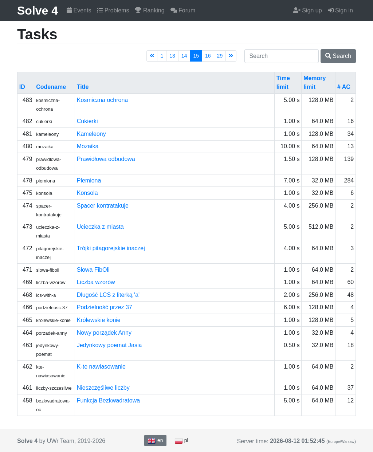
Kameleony (91, 134)
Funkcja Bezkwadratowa (108, 400)
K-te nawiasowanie (101, 366)
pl (181, 440)
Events (79, 10)
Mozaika (88, 146)
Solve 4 (37, 10)
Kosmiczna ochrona (102, 100)
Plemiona (89, 180)
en (155, 440)
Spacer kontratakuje (103, 206)
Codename (51, 87)
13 (172, 56)
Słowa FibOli (93, 270)
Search (338, 56)
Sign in (340, 10)
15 (196, 56)
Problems (113, 10)
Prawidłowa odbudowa (106, 159)
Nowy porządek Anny (104, 333)
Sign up (307, 10)
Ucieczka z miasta (100, 227)
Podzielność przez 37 (104, 307)
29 (220, 56)
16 (208, 56)
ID (22, 87)
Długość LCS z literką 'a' (108, 295)
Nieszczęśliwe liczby (103, 388)
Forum (183, 10)
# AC (343, 87)
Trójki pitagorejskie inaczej (111, 248)
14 (184, 56)
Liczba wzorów (96, 282)
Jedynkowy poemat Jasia (109, 345)
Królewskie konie (99, 320)
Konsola (87, 193)
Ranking (149, 10)
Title (83, 87)
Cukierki (87, 121)
